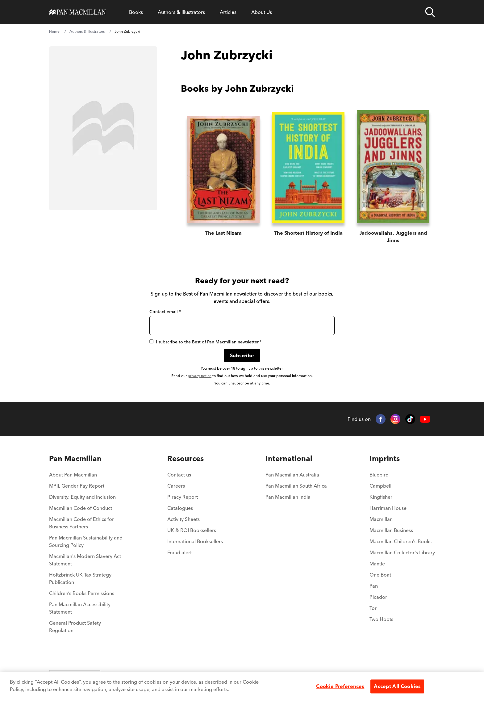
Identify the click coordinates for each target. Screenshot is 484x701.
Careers (176, 486)
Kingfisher (380, 497)
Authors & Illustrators (181, 12)
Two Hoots (381, 619)
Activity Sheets (183, 519)
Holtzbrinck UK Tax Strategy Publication (80, 578)
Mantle (377, 563)
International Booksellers (195, 541)
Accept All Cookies (397, 686)
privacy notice (199, 375)
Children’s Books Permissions (81, 593)
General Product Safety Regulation (75, 626)
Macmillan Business (391, 530)
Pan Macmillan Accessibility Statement (80, 608)
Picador (378, 597)
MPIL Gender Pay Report (76, 486)
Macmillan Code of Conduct (80, 508)
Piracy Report (182, 497)
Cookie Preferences (340, 686)
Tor (373, 608)
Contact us (179, 475)
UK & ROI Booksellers (191, 530)
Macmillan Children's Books (400, 541)
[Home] (77, 12)
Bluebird (379, 475)
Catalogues (180, 508)
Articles (228, 12)
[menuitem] (87, 459)
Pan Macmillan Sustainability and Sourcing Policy (86, 541)
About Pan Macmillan (73, 475)
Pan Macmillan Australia (292, 475)
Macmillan (381, 519)
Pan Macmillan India (288, 497)
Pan (373, 586)
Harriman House (388, 508)
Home (54, 31)
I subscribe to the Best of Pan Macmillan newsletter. (205, 342)
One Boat (380, 575)
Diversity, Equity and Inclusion (82, 497)
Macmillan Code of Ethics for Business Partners (81, 523)
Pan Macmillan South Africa (296, 486)
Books (136, 12)
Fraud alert (179, 552)
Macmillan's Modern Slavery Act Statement (85, 560)
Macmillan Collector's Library (402, 552)
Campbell (380, 486)
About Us (261, 12)
